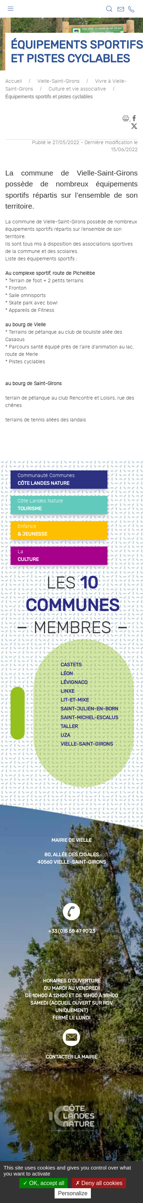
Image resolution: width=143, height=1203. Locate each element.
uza (65, 735)
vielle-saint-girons (87, 744)
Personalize (73, 1193)
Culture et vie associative (77, 89)
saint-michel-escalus (89, 718)
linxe (67, 691)
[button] (10, 7)
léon (67, 674)
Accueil (13, 81)
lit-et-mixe (75, 700)
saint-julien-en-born (89, 709)
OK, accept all (43, 1183)
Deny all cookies (99, 1183)
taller (69, 726)
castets (71, 665)
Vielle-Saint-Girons (58, 81)
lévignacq (74, 682)
